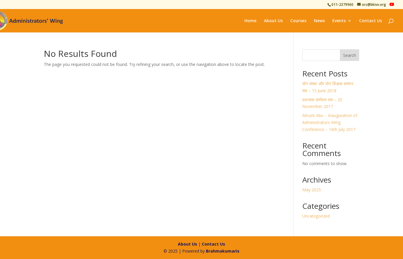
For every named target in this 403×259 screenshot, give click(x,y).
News (319, 21)
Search (349, 55)
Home (250, 21)
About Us (273, 21)
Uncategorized (316, 216)
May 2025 (311, 189)
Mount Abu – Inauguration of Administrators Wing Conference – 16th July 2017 (329, 122)
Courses (298, 21)
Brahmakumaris (222, 251)
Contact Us (370, 21)
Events (339, 21)
